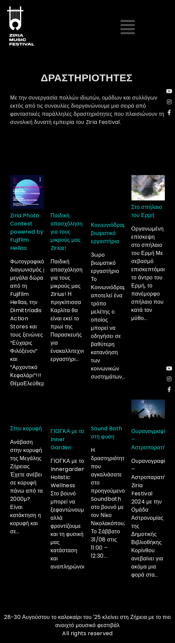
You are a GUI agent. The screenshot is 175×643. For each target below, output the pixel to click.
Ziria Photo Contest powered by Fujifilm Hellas (27, 232)
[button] (128, 27)
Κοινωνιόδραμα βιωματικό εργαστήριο (110, 233)
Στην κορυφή (26, 428)
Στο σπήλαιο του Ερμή (146, 211)
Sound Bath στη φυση (106, 433)
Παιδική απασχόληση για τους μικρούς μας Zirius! (67, 232)
